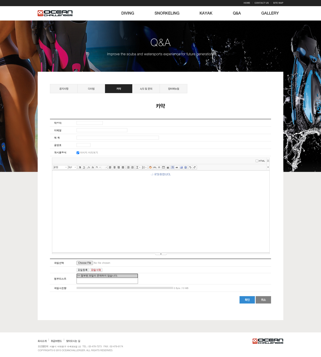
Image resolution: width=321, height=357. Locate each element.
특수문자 (159, 167)
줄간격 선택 (140, 167)
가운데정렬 (114, 167)
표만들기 (163, 167)
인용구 (177, 167)
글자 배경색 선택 (106, 167)
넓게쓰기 (268, 161)
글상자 (173, 167)
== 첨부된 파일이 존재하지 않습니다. (107, 276)
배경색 (181, 167)
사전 (185, 167)
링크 (155, 167)
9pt (70, 167)
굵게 (80, 167)
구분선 (168, 167)
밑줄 (84, 167)
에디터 (261, 160)
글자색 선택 (100, 167)
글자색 (97, 167)
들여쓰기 (128, 167)
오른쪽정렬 (119, 167)
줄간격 (137, 167)
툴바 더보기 (268, 167)
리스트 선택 (147, 167)
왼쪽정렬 (110, 167)
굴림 (55, 167)
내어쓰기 (132, 167)
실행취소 (190, 167)
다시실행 (195, 167)
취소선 (92, 167)
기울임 (88, 167)
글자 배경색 (103, 167)
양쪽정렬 (123, 167)
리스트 (143, 167)
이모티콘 (150, 167)
